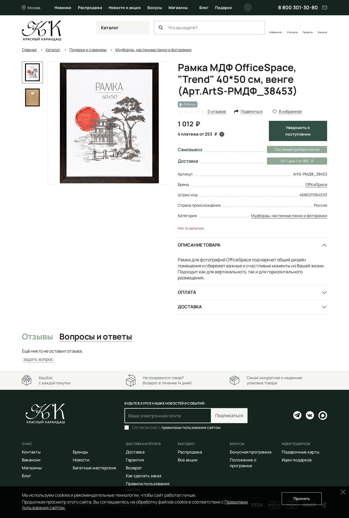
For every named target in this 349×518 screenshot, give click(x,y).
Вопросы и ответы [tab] (95, 337)
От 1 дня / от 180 (290, 161)
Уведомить (298, 131)
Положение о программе (243, 463)
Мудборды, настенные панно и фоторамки (289, 215)
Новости (81, 460)
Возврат (134, 468)
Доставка (190, 307)
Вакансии (31, 460)
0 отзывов (217, 111)
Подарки (223, 7)
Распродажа (90, 7)
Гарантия (135, 460)
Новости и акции (125, 7)
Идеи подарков (297, 460)
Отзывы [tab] (37, 337)
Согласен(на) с (176, 427)
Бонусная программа (250, 452)
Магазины (178, 7)
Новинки (62, 7)
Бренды (80, 452)
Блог (203, 7)
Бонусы (154, 7)
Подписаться (229, 415)
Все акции (187, 460)
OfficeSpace (316, 184)
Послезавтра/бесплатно (297, 149)
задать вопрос (38, 359)
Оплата (187, 292)
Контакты (31, 452)
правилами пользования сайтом (190, 427)
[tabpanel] (174, 355)
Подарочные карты (300, 452)
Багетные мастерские (94, 468)
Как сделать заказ (143, 476)
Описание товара (199, 245)
